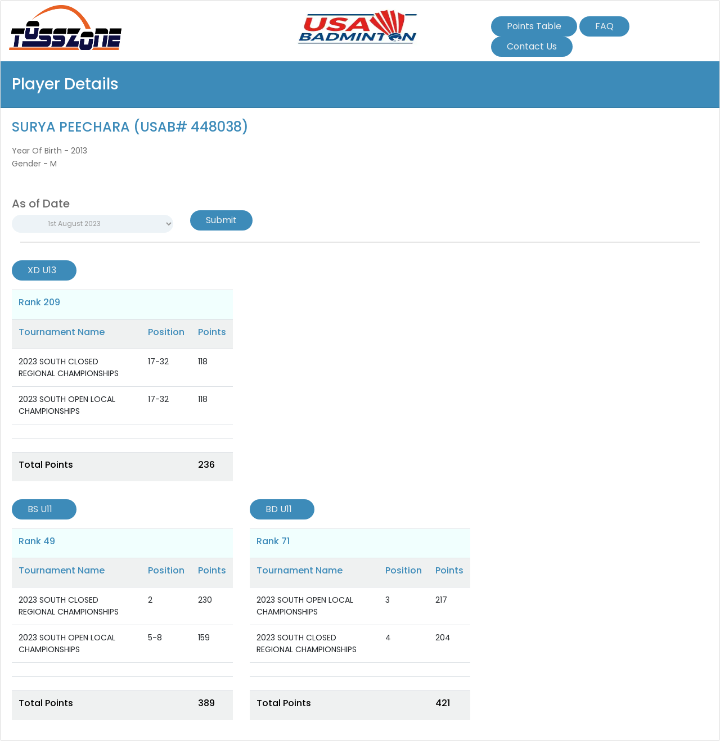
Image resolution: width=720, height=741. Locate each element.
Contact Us (532, 46)
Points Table (534, 26)
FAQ (604, 26)
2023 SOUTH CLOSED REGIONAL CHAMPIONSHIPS (69, 367)
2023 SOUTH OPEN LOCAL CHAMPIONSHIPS (67, 405)
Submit (221, 220)
